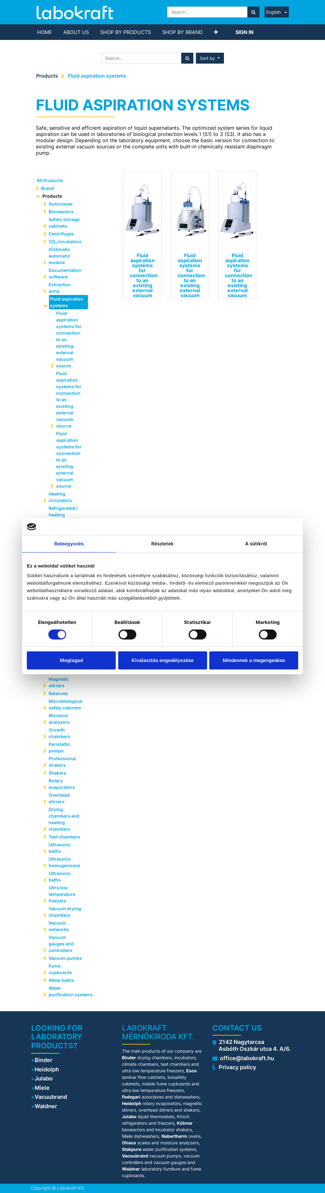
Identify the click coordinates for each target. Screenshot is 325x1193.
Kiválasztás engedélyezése (163, 660)
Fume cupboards (60, 969)
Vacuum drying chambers (65, 912)
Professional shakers (62, 762)
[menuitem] (45, 32)
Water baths (61, 980)
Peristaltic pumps (59, 747)
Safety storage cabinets (64, 223)
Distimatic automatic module (59, 256)
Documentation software (65, 273)
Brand (47, 188)
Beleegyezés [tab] (69, 543)
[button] (216, 32)
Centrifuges (61, 233)
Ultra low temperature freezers (62, 894)
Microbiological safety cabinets (65, 704)
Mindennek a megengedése (254, 660)
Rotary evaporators (62, 784)
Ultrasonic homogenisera (64, 862)
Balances (58, 693)
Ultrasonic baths (60, 848)
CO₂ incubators (65, 241)
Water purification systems (68, 991)
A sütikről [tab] (256, 543)
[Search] (253, 12)
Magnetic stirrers (59, 682)
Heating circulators (60, 497)
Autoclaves (61, 203)
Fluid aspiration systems (97, 76)
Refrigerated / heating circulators (63, 514)
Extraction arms (60, 288)
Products (47, 76)
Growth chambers (59, 733)
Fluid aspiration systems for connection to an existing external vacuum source (68, 339)
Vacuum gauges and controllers (61, 944)
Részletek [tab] (162, 543)
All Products (50, 180)
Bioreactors (61, 211)
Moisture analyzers (59, 719)
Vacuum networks (59, 926)
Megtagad (71, 660)
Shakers (57, 772)
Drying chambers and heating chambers (64, 819)
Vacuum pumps (65, 958)
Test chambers (64, 836)
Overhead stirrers (59, 798)
